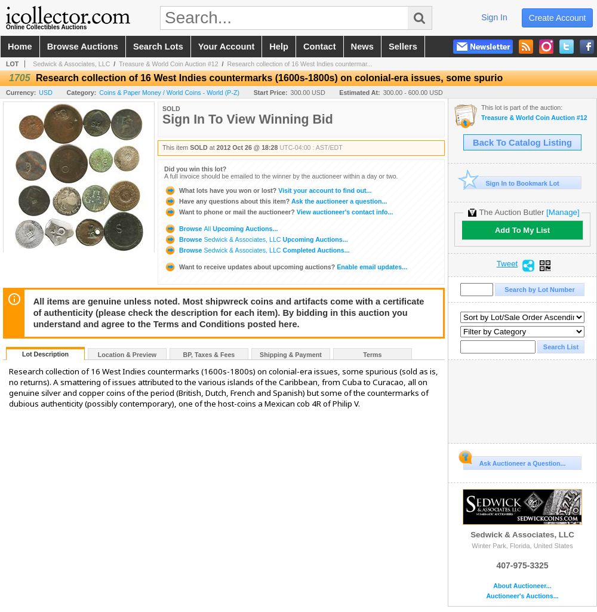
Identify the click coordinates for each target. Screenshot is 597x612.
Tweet (507, 264)
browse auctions (82, 46)
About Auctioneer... (522, 586)
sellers (403, 46)
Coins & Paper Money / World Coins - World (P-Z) (169, 92)
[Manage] (562, 212)
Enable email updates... (285, 266)
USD (46, 92)
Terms (372, 354)
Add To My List (522, 230)
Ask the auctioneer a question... (275, 201)
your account (226, 46)
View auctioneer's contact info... (278, 212)
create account (557, 18)
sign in (494, 17)
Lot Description (45, 354)
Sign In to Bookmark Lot (511, 183)
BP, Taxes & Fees (209, 354)
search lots (158, 46)
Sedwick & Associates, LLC (71, 63)
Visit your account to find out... (267, 190)
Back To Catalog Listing (522, 142)
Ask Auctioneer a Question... (514, 461)
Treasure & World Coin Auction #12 (168, 63)
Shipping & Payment (291, 354)
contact (319, 46)
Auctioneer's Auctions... (522, 596)
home (20, 46)
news (362, 46)
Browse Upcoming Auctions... (221, 228)
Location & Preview (127, 354)
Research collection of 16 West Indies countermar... (299, 63)
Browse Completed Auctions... (257, 250)
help (278, 46)
